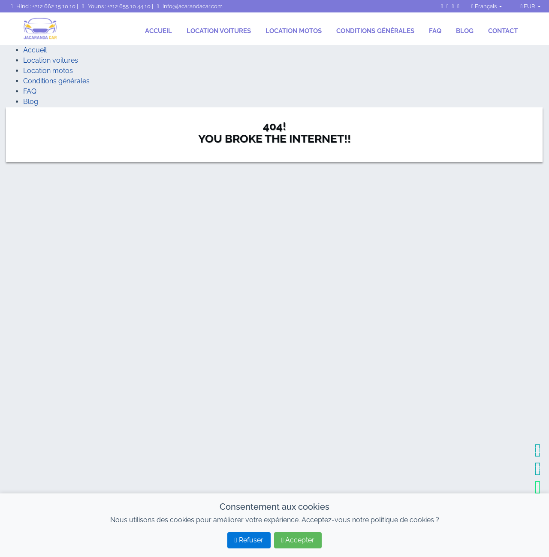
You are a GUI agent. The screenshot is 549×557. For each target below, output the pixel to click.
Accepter (298, 540)
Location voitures (219, 31)
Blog (465, 31)
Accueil (158, 31)
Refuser (249, 540)
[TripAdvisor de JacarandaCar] (458, 6)
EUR (528, 6)
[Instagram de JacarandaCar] (447, 6)
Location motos (293, 31)
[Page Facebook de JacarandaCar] (442, 6)
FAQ (435, 31)
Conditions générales (375, 31)
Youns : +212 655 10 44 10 (115, 6)
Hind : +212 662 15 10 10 (42, 6)
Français (484, 6)
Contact (503, 31)
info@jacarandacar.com (188, 6)
